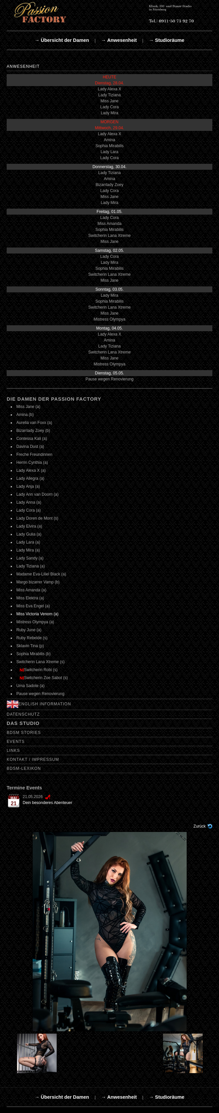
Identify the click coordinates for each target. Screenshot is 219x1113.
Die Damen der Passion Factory (54, 399)
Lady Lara (109, 152)
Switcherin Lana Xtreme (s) (40, 661)
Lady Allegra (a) (30, 478)
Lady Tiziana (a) (30, 566)
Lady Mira (109, 113)
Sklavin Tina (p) (30, 646)
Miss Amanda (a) (31, 590)
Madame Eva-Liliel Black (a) (41, 574)
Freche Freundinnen (34, 454)
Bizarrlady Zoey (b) (33, 430)
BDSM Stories (24, 732)
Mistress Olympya (109, 319)
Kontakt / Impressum (33, 759)
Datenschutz (23, 714)
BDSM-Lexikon (24, 768)
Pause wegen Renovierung (109, 379)
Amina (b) (25, 414)
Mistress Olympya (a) (35, 622)
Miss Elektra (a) (30, 598)
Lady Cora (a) (28, 510)
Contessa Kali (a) (31, 438)
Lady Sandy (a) (29, 558)
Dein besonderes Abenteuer (47, 802)
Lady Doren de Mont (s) (37, 518)
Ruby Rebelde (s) (31, 638)
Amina (109, 140)
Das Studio (23, 723)
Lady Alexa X (109, 89)
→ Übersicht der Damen (62, 40)
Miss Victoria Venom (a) (37, 614)
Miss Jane (109, 101)
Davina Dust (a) (30, 446)
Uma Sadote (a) (30, 685)
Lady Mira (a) (28, 550)
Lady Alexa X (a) (31, 470)
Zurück (199, 826)
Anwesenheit (23, 66)
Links (13, 750)
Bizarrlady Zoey (109, 184)
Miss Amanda (109, 223)
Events (16, 741)
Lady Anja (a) (28, 486)
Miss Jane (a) (28, 406)
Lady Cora (109, 107)
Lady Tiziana (109, 95)
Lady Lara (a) (28, 542)
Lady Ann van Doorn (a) (37, 494)
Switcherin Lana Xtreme (109, 235)
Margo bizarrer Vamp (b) (38, 582)
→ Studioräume (166, 40)
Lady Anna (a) (28, 502)
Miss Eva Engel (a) (33, 606)
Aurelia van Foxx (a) (34, 422)
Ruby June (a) (28, 630)
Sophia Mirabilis (109, 146)
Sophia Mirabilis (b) (33, 654)
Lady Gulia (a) (28, 534)
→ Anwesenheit (119, 40)
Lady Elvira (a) (29, 526)
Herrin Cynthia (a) (32, 462)
